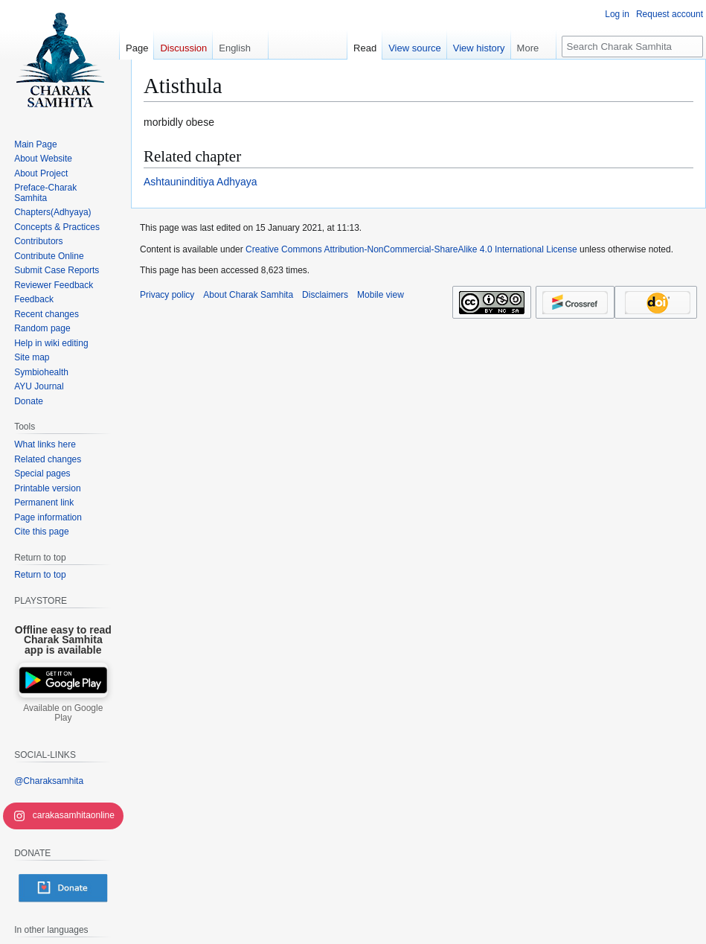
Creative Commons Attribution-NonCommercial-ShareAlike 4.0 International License (411, 249)
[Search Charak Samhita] (632, 46)
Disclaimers (325, 295)
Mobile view (380, 295)
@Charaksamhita (48, 781)
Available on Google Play (63, 713)
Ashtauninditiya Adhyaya (200, 182)
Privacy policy (167, 295)
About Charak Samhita (248, 295)
